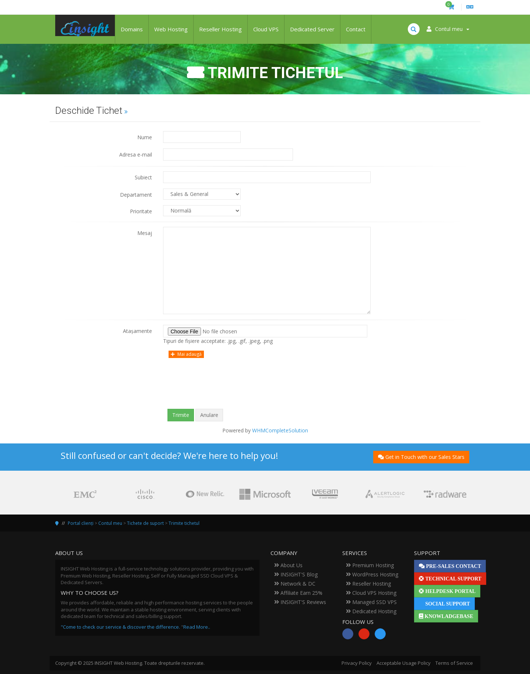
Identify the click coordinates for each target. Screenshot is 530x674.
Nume (144, 137)
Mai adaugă (186, 354)
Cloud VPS (266, 29)
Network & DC (294, 583)
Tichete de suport (145, 523)
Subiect (143, 177)
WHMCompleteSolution (280, 430)
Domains (132, 29)
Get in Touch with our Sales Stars (421, 456)
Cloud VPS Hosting (371, 592)
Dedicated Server (312, 29)
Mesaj (144, 232)
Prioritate (141, 211)
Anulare (209, 414)
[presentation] (265, 389)
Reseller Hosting (220, 29)
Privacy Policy (357, 663)
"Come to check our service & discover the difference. (120, 627)
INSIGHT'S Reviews (300, 601)
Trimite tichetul (184, 523)
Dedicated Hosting (371, 611)
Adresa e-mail (135, 154)
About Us (288, 565)
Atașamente (137, 330)
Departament (136, 194)
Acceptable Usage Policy (404, 663)
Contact (355, 29)
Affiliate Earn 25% (298, 592)
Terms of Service (454, 663)
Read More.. (196, 627)
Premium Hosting (370, 565)
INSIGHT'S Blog (296, 574)
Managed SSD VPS (371, 601)
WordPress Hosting (372, 574)
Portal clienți (80, 523)
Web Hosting (171, 29)
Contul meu (110, 523)
